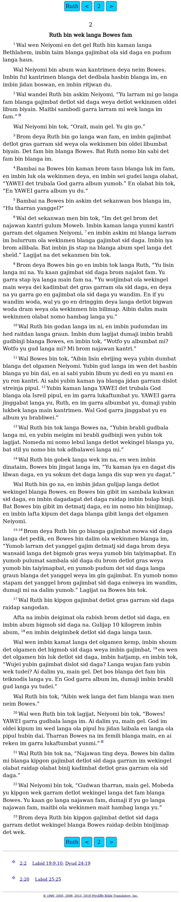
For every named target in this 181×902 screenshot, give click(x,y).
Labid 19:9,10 (47, 863)
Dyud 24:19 (77, 863)
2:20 (24, 879)
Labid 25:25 (48, 879)
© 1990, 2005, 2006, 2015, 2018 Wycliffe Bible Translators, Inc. (90, 895)
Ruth (72, 6)
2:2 (23, 863)
